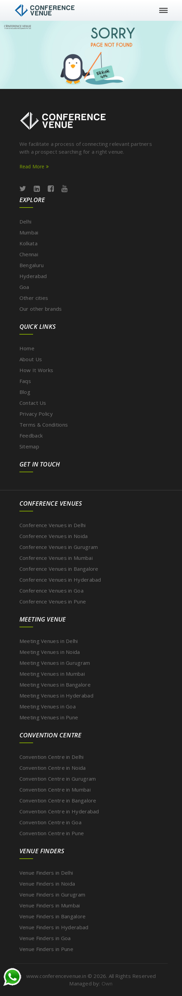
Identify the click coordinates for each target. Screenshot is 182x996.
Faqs (25, 381)
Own (107, 983)
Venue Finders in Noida (47, 883)
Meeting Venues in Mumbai (52, 673)
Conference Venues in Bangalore (58, 568)
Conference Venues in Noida (53, 536)
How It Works (36, 370)
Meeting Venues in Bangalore (55, 684)
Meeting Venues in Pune (48, 717)
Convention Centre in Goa (50, 822)
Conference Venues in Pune (52, 601)
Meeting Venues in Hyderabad (56, 695)
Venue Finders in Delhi (46, 872)
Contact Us (32, 402)
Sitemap (29, 446)
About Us (30, 359)
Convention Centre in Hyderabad (59, 811)
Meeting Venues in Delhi (48, 641)
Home (26, 348)
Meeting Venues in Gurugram (54, 662)
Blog (24, 391)
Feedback (31, 435)
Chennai (28, 254)
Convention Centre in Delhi (51, 756)
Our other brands (40, 308)
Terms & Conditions (43, 424)
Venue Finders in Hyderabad (54, 927)
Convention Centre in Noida (52, 767)
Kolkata (28, 243)
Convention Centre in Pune (51, 833)
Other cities (33, 297)
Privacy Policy (36, 413)
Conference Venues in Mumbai (56, 557)
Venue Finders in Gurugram (52, 894)
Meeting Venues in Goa (47, 706)
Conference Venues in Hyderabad (60, 579)
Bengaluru (31, 265)
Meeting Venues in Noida (49, 651)
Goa (24, 287)
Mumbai (29, 232)
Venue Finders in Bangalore (52, 916)
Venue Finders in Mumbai (49, 905)
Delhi (25, 221)
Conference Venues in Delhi (52, 525)
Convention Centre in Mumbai (55, 789)
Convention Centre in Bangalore (57, 800)
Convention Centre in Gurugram (57, 778)
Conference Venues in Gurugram (58, 546)
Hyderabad (33, 276)
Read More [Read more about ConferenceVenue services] (34, 166)
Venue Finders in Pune (46, 949)
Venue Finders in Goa (45, 938)
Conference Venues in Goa (51, 590)
